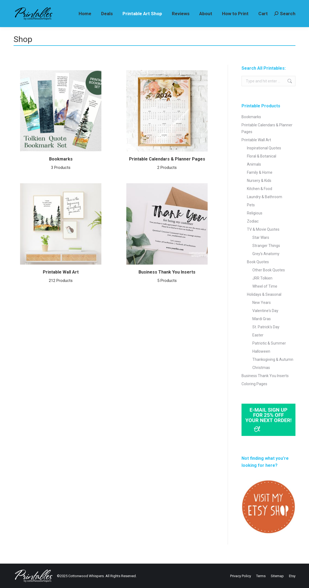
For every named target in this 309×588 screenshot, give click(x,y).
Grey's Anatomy (265, 254)
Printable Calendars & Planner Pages (167, 163)
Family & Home (259, 172)
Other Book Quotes (268, 270)
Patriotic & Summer (269, 343)
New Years (261, 302)
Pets (251, 205)
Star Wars (260, 237)
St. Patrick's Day (265, 327)
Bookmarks (61, 163)
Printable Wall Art (61, 276)
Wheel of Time (264, 286)
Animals (254, 164)
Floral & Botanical (261, 156)
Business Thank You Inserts (167, 276)
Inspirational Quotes (264, 148)
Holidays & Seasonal (264, 294)
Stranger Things (266, 245)
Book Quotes (258, 262)
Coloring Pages (254, 384)
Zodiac (253, 221)
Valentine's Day (265, 311)
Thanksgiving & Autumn (272, 359)
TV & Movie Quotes (263, 229)
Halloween (261, 351)
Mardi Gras (261, 319)
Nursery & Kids (259, 180)
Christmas (261, 367)
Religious (254, 213)
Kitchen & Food (259, 189)
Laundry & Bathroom (264, 197)
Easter (257, 335)
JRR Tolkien (262, 278)
